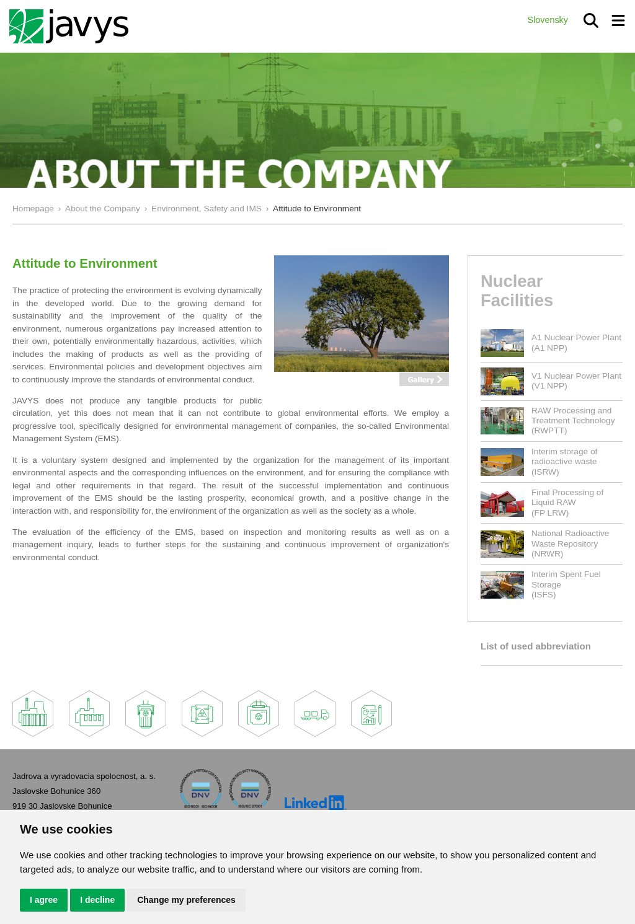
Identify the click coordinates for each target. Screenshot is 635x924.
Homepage (33, 208)
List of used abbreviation (536, 646)
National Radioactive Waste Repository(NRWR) (570, 543)
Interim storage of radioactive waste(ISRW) (564, 462)
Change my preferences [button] (186, 900)
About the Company (102, 208)
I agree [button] (44, 900)
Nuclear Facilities (517, 290)
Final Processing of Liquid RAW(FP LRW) (567, 502)
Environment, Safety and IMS (206, 208)
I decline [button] (97, 900)
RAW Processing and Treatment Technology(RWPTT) (573, 421)
